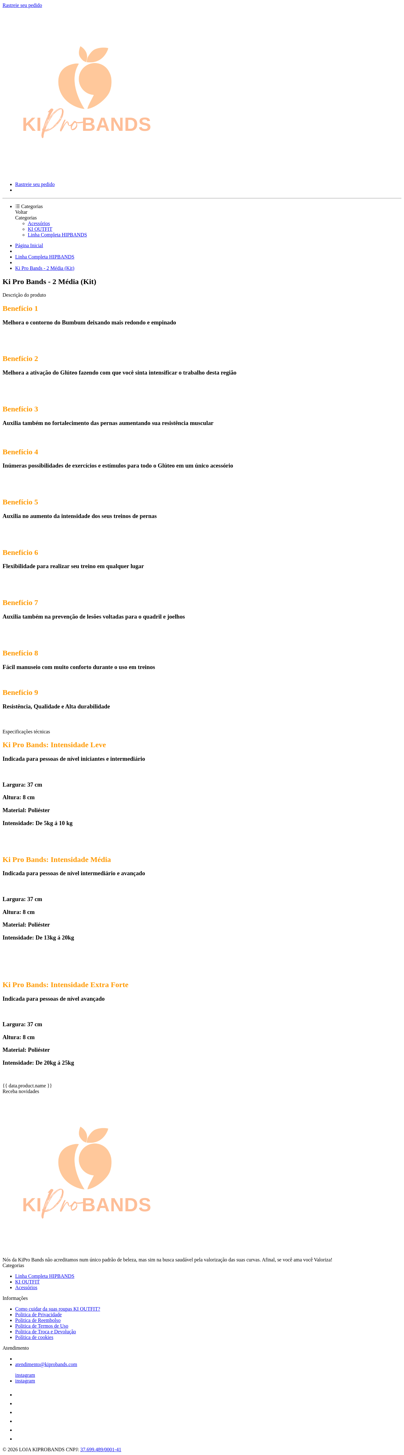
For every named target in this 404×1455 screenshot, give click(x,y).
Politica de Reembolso (38, 1320)
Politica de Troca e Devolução (45, 1331)
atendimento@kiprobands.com (46, 1364)
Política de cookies (34, 1337)
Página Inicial (29, 245)
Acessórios (39, 223)
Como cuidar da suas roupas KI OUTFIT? (57, 1309)
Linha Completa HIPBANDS (57, 234)
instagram (25, 1375)
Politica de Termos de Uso (41, 1326)
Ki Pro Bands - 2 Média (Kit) (44, 268)
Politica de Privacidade (38, 1314)
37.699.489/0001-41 (100, 1449)
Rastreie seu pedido (22, 5)
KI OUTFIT (40, 229)
